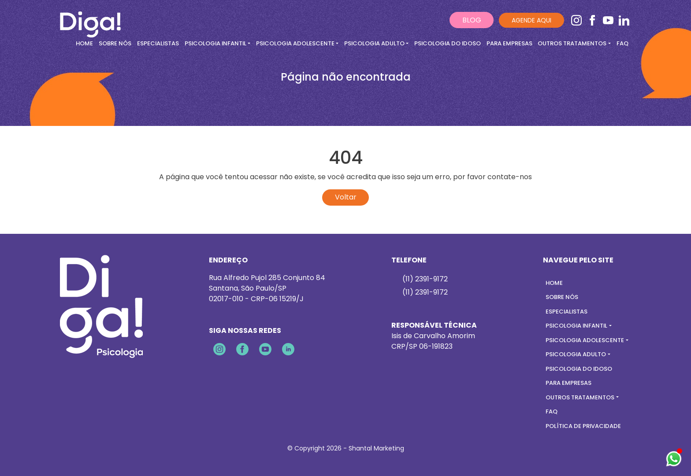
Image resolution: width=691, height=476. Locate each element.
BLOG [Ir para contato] (471, 20)
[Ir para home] (90, 20)
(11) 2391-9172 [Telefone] (425, 292)
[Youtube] (609, 20)
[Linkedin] (624, 20)
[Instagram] (577, 20)
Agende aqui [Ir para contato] (531, 20)
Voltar (346, 197)
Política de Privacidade (583, 426)
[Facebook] (593, 20)
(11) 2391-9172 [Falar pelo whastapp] (425, 279)
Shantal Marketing (376, 448)
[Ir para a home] (101, 306)
